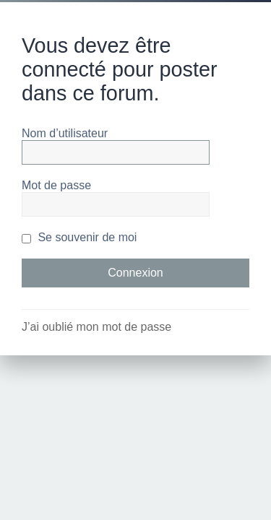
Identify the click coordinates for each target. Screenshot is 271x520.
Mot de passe (56, 185)
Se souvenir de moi (79, 237)
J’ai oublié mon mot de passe (96, 327)
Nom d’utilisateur (65, 133)
